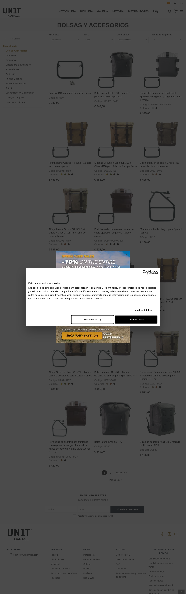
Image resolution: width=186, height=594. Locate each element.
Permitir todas (136, 319)
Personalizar (92, 319)
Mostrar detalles (143, 310)
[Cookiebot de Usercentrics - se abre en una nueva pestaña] (145, 272)
